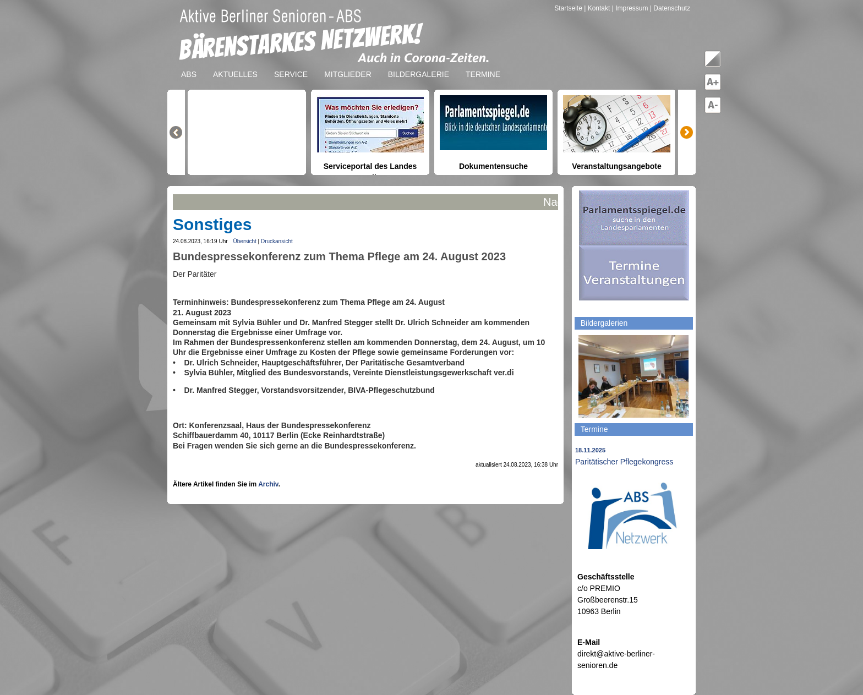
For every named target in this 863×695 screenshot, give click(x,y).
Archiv (268, 484)
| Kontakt (597, 8)
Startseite (569, 8)
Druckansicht (277, 241)
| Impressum (630, 8)
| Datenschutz (670, 8)
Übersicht (244, 241)
